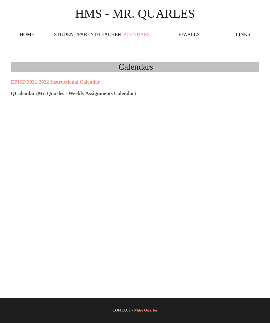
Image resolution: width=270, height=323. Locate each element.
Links (243, 34)
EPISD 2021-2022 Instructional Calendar (55, 82)
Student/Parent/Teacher (81, 34)
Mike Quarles (145, 310)
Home (27, 34)
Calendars (135, 34)
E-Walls (188, 34)
